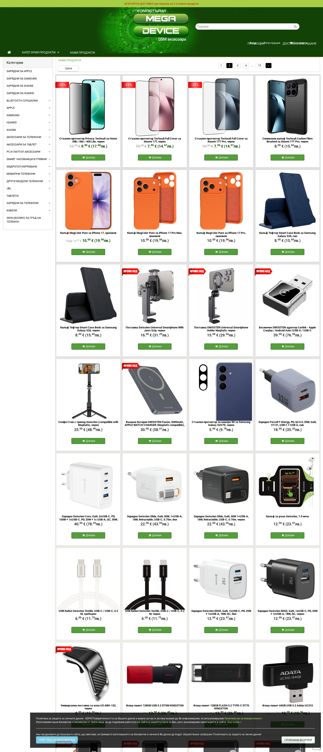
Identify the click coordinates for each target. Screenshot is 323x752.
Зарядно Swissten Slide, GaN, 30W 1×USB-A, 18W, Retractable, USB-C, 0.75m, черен (221, 521)
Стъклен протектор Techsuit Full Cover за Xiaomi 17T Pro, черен (221, 140)
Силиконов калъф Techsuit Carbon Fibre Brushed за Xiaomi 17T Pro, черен (287, 140)
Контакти (84, 11)
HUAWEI (12, 122)
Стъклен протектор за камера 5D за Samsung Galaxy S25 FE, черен (221, 426)
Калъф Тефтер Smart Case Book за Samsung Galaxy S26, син (287, 235)
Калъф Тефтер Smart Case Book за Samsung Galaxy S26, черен (88, 330)
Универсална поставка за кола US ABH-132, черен (88, 711)
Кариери (12, 15)
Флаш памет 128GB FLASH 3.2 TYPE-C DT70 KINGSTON (221, 711)
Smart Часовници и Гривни (27, 159)
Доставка (13, 11)
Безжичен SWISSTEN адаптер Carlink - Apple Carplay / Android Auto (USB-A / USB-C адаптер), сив (287, 332)
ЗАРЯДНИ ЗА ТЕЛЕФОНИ (22, 203)
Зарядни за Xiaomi (20, 85)
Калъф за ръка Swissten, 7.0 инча (287, 519)
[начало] (9, 52)
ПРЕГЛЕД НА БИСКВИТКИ (57, 740)
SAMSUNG (13, 115)
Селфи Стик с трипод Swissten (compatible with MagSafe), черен (88, 426)
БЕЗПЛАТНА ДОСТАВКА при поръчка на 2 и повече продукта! (161, 3)
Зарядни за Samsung (22, 78)
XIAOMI (11, 129)
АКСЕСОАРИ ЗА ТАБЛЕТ (22, 144)
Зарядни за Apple (19, 71)
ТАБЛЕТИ (12, 195)
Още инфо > (234, 722)
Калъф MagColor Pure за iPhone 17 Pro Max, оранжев (154, 235)
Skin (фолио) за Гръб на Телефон (24, 219)
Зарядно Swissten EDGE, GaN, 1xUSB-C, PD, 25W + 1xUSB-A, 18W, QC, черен (287, 616)
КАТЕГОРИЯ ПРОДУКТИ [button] (40, 52)
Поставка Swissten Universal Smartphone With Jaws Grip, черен (155, 330)
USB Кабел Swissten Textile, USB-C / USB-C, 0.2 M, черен (154, 616)
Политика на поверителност (59, 11)
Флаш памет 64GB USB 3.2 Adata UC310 (287, 709)
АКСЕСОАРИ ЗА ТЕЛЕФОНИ (24, 137)
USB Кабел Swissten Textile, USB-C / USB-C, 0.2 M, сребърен (88, 616)
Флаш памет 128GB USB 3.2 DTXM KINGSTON (155, 709)
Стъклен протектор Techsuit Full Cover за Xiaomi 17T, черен (154, 140)
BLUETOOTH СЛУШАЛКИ (22, 100)
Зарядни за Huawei (20, 93)
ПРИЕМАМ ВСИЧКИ (298, 740)
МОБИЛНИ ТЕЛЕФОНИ (21, 173)
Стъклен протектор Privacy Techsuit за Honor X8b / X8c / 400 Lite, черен (88, 140)
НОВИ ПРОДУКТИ (82, 52)
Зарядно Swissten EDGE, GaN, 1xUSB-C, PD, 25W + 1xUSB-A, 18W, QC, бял (221, 616)
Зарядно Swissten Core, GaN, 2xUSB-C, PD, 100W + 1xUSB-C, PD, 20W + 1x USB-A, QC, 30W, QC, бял (88, 522)
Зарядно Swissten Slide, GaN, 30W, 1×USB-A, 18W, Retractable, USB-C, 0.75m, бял (154, 521)
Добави (89, 158)
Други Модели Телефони (25, 181)
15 (259, 65)
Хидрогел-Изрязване (22, 166)
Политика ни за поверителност (243, 718)
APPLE (11, 107)
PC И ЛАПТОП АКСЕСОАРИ (23, 151)
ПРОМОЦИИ (256, 43)
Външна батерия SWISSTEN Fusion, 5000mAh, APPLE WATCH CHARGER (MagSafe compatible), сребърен (155, 427)
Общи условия (30, 11)
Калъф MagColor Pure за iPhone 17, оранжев (88, 233)
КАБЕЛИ (12, 210)
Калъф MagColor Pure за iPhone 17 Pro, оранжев (221, 235)
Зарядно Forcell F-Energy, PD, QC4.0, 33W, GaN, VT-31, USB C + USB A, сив (287, 426)
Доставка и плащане (299, 43)
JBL (9, 188)
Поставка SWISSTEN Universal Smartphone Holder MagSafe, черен (221, 330)
